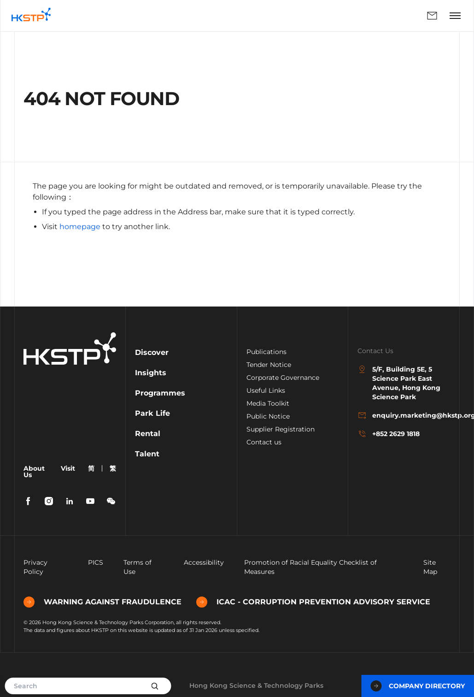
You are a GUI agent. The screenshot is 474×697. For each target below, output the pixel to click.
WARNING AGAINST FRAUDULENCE (102, 602)
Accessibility (204, 562)
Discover (152, 352)
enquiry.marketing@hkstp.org (403, 415)
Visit (68, 468)
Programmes (160, 393)
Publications (266, 352)
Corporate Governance (282, 377)
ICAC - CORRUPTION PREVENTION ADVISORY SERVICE (313, 602)
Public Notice (268, 416)
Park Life (152, 413)
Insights (150, 372)
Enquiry (432, 15)
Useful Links (265, 390)
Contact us (263, 442)
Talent (147, 453)
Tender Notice (268, 364)
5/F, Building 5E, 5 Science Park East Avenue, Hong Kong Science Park (398, 383)
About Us (34, 471)
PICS (95, 562)
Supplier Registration (280, 429)
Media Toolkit (267, 403)
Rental (147, 433)
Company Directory (417, 685)
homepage (79, 226)
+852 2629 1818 (388, 433)
